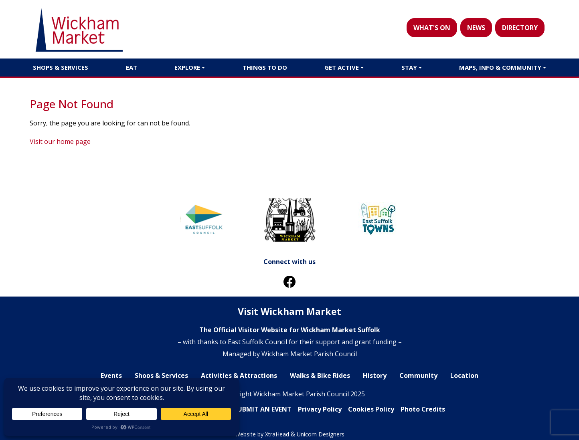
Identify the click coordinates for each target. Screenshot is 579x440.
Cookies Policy (371, 409)
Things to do (265, 67)
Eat (131, 67)
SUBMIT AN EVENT (263, 409)
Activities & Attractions (239, 375)
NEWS (476, 27)
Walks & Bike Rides (320, 375)
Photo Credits (423, 409)
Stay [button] (409, 67)
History (375, 375)
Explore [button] (187, 67)
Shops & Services (60, 67)
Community (418, 375)
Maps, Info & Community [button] (500, 67)
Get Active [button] (341, 67)
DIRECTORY (520, 27)
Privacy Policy (320, 409)
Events (111, 375)
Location (464, 375)
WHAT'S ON (431, 27)
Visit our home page (60, 141)
